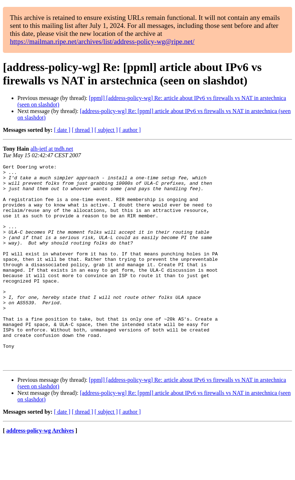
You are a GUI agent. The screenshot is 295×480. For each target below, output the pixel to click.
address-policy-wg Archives (40, 471)
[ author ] (130, 130)
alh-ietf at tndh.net (51, 149)
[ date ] (62, 130)
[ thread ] (82, 130)
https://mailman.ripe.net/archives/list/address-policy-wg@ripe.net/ (102, 41)
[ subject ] (106, 130)
